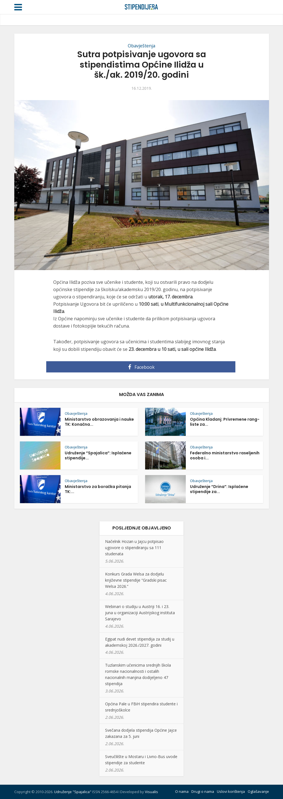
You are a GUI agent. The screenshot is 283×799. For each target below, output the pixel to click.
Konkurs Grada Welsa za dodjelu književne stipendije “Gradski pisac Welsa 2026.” (136, 580)
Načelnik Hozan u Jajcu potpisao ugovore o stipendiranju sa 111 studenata (134, 547)
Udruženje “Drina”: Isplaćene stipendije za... (219, 489)
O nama (182, 791)
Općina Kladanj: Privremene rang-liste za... (224, 421)
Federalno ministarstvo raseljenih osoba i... (224, 455)
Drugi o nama (202, 791)
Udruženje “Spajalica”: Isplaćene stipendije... (98, 455)
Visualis (151, 791)
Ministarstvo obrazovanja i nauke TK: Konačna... (99, 421)
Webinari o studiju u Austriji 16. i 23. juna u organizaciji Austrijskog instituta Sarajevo (140, 612)
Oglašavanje (258, 791)
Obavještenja (141, 46)
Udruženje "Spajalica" (72, 791)
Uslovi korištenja (231, 791)
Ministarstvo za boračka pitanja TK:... (98, 489)
